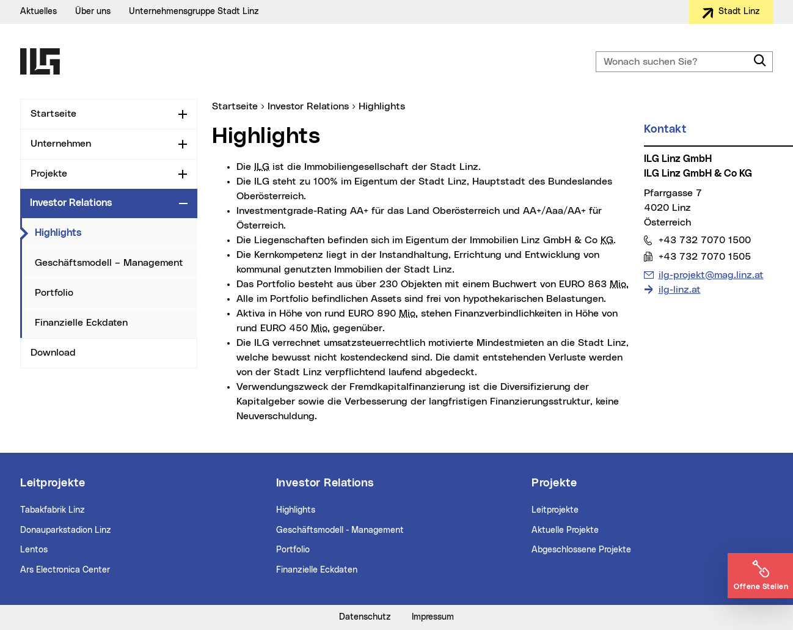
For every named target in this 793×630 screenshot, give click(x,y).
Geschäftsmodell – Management (109, 263)
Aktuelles (38, 11)
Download (53, 352)
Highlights (58, 233)
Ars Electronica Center (65, 570)
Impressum (433, 617)
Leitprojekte (555, 510)
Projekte (49, 173)
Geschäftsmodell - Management (340, 530)
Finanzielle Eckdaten (81, 323)
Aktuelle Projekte (565, 530)
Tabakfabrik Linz (52, 510)
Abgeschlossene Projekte (581, 550)
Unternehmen (61, 143)
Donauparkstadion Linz (65, 530)
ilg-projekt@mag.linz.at (711, 274)
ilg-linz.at (680, 290)
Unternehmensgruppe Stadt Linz (194, 11)
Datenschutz (365, 617)
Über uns (93, 11)
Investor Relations (71, 203)
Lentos (34, 550)
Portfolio (54, 293)
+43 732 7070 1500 (704, 240)
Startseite (53, 114)
